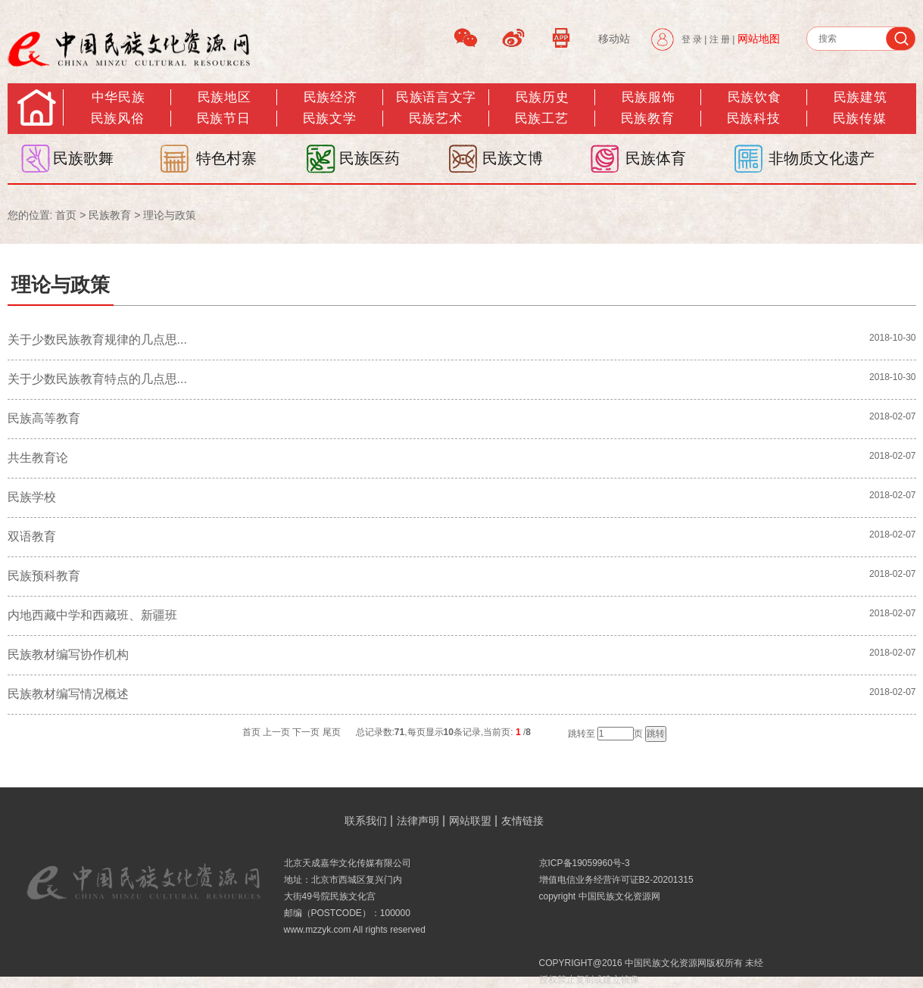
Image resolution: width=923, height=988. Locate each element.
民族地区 (224, 97)
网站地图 (758, 39)
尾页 (332, 732)
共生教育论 (38, 457)
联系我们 (366, 821)
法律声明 (418, 821)
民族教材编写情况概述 (68, 693)
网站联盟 (470, 821)
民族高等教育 (44, 418)
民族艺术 (435, 118)
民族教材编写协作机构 (68, 654)
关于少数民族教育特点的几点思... (97, 378)
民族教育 (647, 118)
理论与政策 (169, 215)
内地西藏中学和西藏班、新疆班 (92, 615)
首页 (65, 215)
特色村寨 (226, 158)
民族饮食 (754, 97)
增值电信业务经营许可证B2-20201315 (616, 879)
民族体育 (655, 158)
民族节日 (223, 118)
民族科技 (753, 118)
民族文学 (329, 118)
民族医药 (369, 158)
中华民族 (118, 97)
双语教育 (32, 536)
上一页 (276, 732)
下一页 (306, 732)
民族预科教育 (44, 575)
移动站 (614, 39)
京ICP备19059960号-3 (584, 863)
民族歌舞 (83, 158)
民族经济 (330, 97)
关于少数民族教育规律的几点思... (97, 339)
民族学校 (32, 497)
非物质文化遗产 (822, 158)
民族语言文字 (436, 97)
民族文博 (512, 158)
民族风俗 (117, 118)
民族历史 (542, 97)
